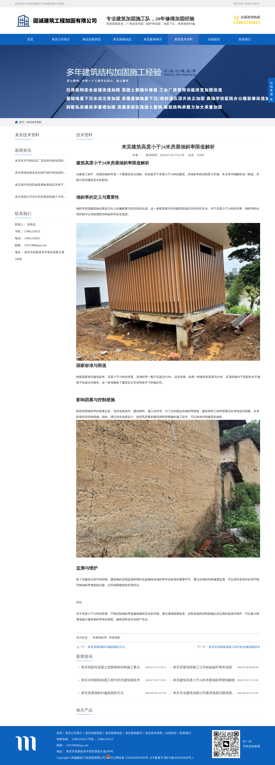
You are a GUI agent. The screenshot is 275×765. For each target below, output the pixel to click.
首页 (30, 39)
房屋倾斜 (114, 637)
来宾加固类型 (91, 39)
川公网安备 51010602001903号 (127, 757)
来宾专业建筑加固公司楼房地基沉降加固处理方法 (204, 693)
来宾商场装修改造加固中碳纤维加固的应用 (41, 172)
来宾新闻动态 (122, 39)
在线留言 (214, 39)
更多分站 (238, 3)
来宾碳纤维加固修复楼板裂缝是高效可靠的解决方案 (41, 184)
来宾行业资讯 (252, 3)
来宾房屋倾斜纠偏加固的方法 (106, 647)
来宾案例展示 (153, 39)
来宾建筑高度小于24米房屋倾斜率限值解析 (204, 680)
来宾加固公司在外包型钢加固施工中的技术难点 (41, 196)
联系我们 (245, 39)
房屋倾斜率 (100, 637)
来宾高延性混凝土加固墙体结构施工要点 (110, 667)
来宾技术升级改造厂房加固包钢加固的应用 (41, 160)
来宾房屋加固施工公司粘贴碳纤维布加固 (202, 667)
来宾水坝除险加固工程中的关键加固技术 (234, 647)
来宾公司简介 (61, 39)
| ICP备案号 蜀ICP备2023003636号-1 (171, 757)
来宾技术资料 (183, 39)
